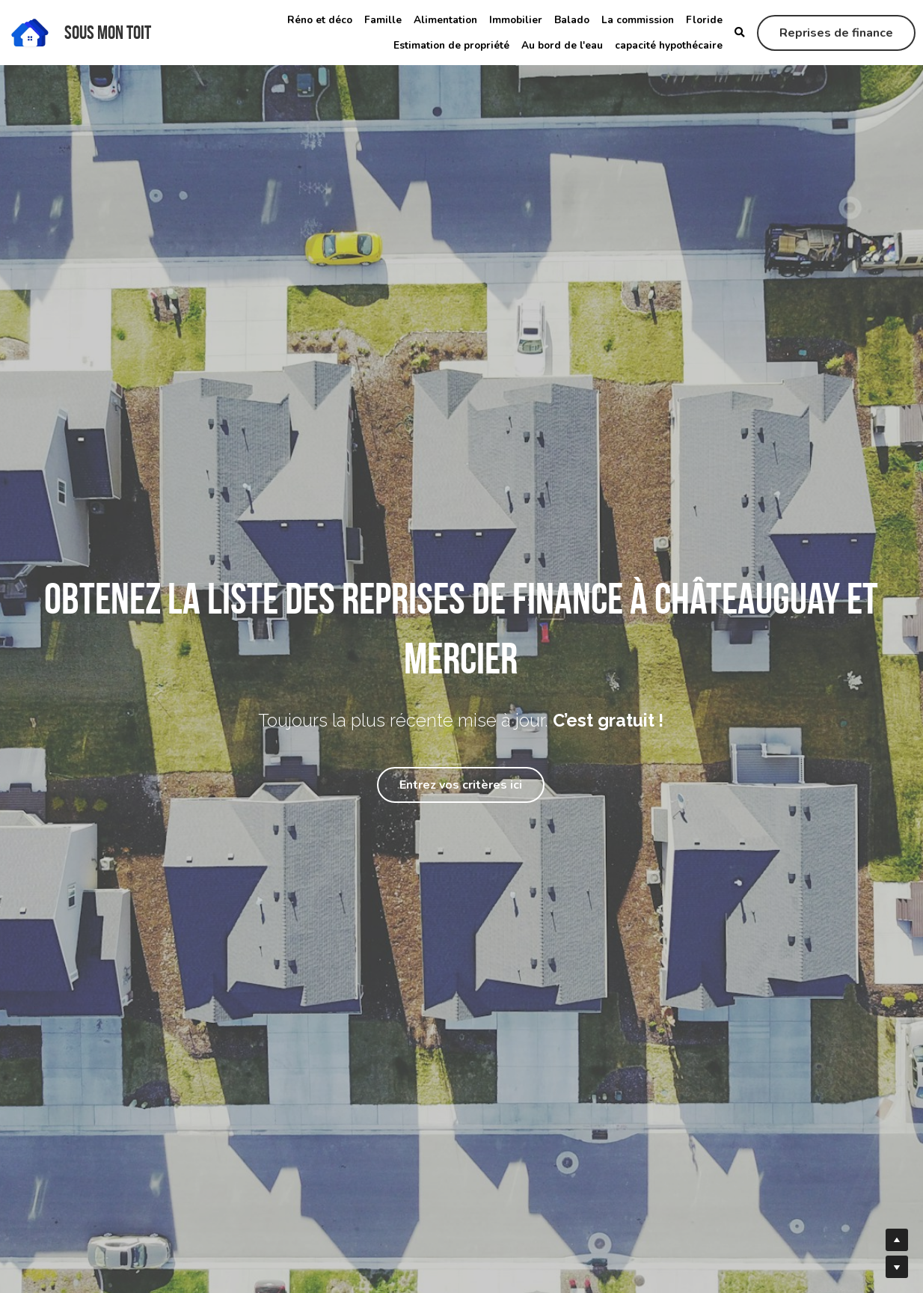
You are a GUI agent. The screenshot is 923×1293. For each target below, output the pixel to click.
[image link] (29, 31)
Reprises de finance (836, 33)
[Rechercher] (740, 33)
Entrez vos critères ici (460, 785)
